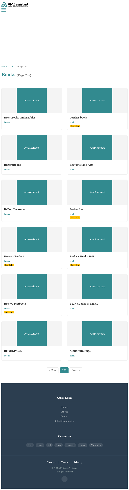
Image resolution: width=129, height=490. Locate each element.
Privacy (78, 462)
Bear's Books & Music (84, 303)
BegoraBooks (12, 164)
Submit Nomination (64, 421)
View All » (96, 445)
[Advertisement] (64, 36)
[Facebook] (64, 479)
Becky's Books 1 (14, 256)
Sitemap (51, 462)
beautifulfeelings (80, 350)
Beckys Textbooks (15, 303)
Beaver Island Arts (81, 164)
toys (58, 445)
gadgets (70, 445)
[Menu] (3, 10)
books (12, 66)
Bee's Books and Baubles (19, 117)
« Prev (52, 370)
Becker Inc (76, 209)
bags (40, 445)
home (82, 445)
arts (30, 445)
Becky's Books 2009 (82, 256)
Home (4, 66)
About (64, 411)
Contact (64, 416)
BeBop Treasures (14, 209)
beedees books (79, 117)
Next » (76, 370)
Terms (64, 462)
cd (49, 445)
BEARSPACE (13, 350)
